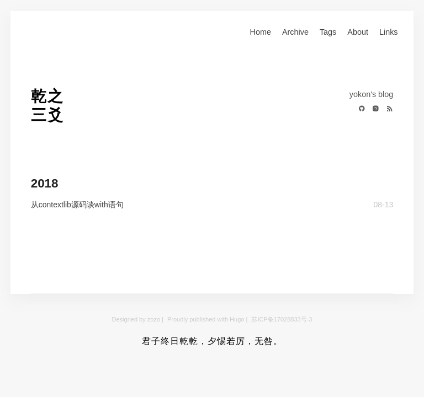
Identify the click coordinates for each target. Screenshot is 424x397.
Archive (295, 32)
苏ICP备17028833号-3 (281, 319)
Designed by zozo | (138, 319)
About (357, 32)
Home (260, 32)
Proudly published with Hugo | (208, 319)
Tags (328, 32)
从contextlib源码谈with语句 (77, 204)
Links (388, 32)
